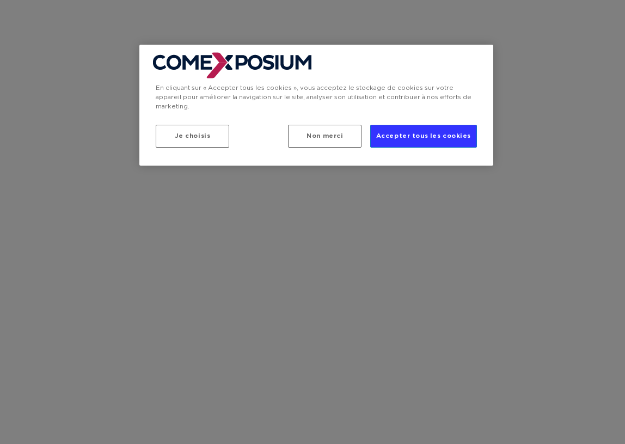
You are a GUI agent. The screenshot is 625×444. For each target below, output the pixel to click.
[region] (316, 105)
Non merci (325, 136)
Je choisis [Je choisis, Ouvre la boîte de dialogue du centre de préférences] (193, 136)
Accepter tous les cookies (423, 136)
